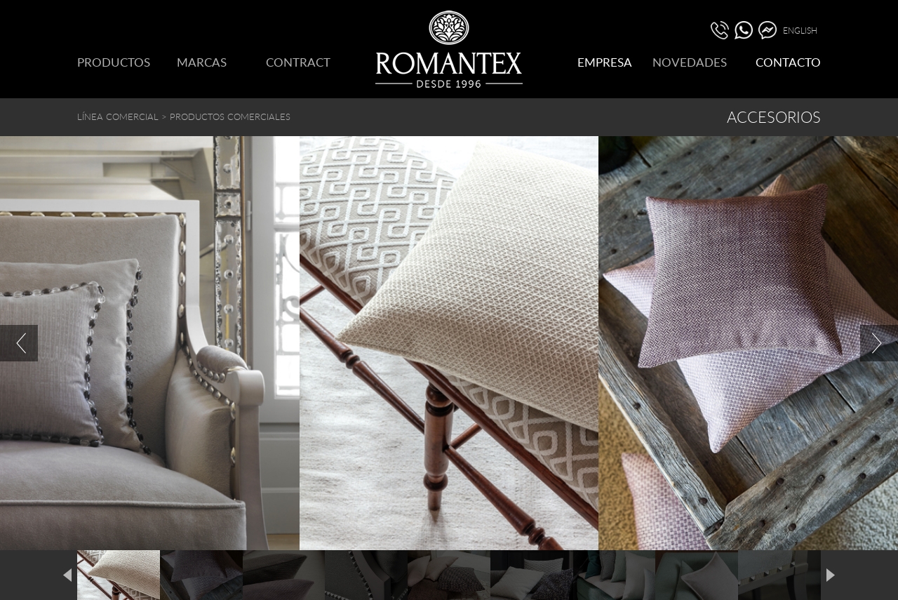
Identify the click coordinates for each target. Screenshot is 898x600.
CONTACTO (788, 62)
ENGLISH (800, 30)
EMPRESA (604, 62)
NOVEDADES (689, 62)
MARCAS (202, 62)
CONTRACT (298, 62)
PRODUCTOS (113, 62)
